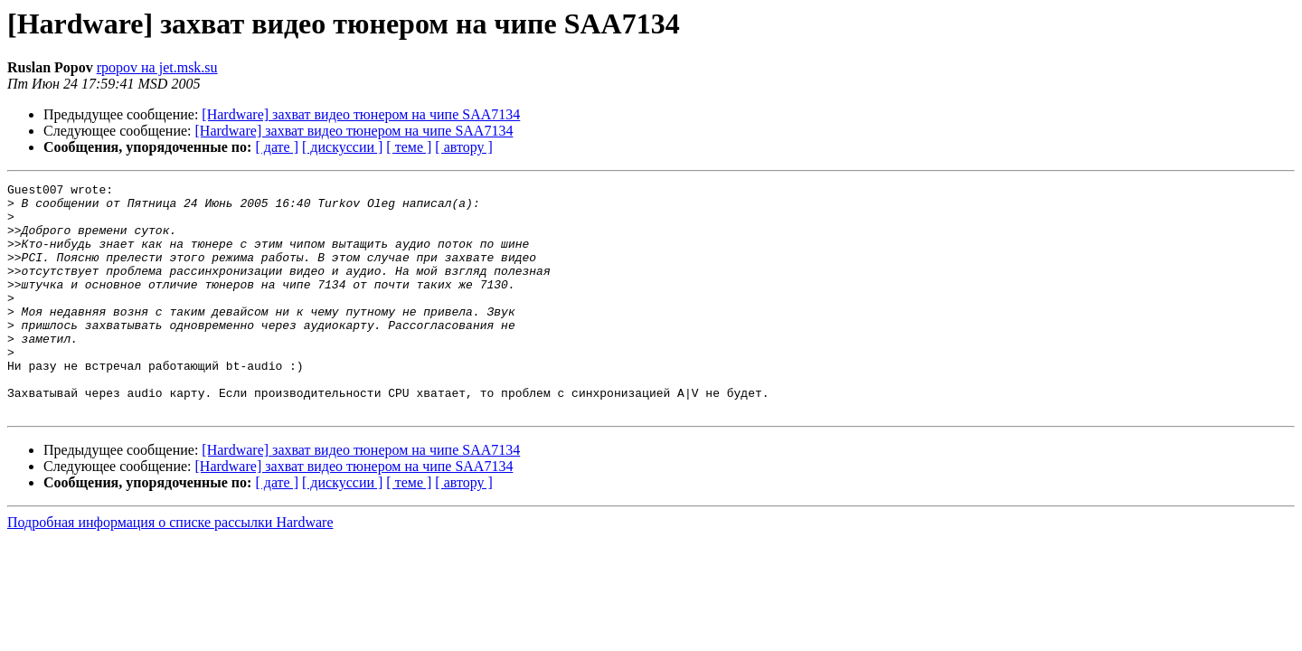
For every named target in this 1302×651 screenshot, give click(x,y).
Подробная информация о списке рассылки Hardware (170, 568)
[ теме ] (408, 147)
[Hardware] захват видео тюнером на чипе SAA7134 (361, 114)
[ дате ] (276, 147)
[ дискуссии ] (342, 147)
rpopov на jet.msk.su (157, 67)
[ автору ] (463, 147)
